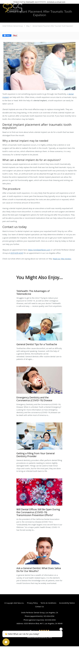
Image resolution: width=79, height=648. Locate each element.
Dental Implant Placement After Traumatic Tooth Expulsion (53, 26)
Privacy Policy (32, 603)
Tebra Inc (20, 603)
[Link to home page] (16, 7)
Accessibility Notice (67, 603)
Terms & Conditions (48, 603)
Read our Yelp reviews (62, 258)
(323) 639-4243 (16, 253)
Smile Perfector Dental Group (12, 26)
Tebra (50, 637)
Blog (27, 26)
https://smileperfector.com (39, 250)
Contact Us (39, 606)
